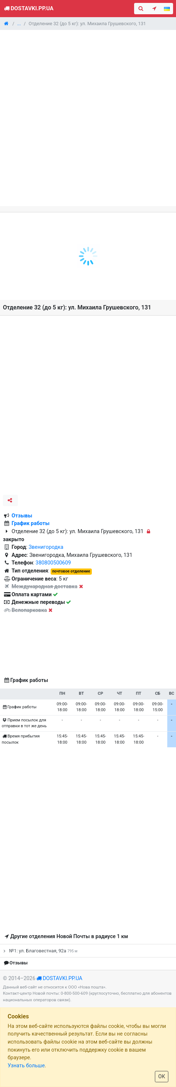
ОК (161, 1076)
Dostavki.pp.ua (28, 8)
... (19, 23)
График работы (31, 523)
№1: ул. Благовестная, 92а (39, 950)
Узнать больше (26, 1066)
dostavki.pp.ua (62, 978)
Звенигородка (46, 547)
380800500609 (53, 563)
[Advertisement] (88, 118)
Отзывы (22, 516)
